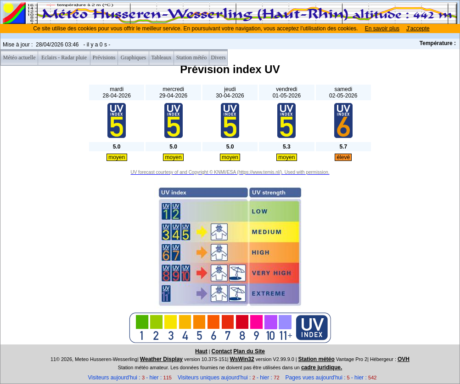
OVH (404, 359)
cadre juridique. (321, 367)
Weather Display (161, 359)
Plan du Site (249, 351)
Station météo (316, 359)
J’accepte (418, 28)
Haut (201, 351)
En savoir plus (382, 28)
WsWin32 (242, 359)
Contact (222, 351)
